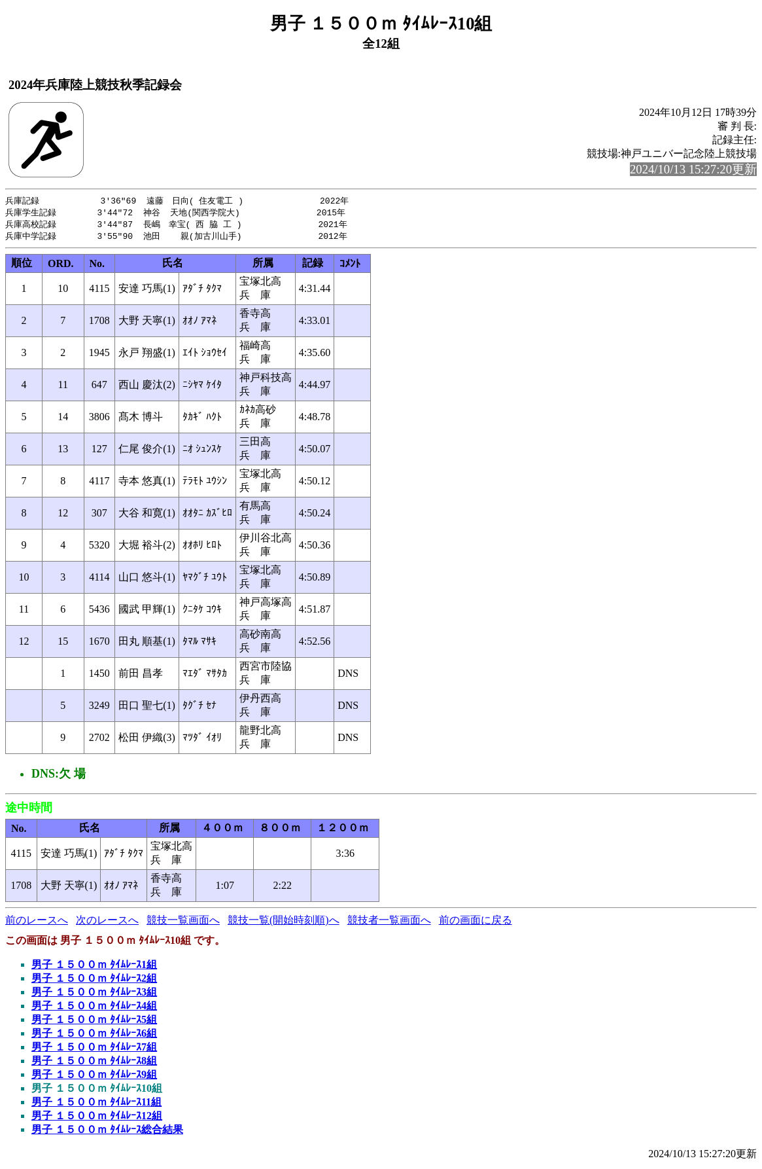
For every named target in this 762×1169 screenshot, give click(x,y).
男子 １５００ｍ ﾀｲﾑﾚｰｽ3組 (94, 994)
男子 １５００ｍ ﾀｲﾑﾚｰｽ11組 (96, 1104)
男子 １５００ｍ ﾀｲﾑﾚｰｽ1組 (94, 967)
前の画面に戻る (475, 922)
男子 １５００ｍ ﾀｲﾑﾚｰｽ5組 (94, 1022)
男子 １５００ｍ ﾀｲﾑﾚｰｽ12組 (96, 1118)
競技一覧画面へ (183, 922)
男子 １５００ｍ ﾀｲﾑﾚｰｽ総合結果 (107, 1132)
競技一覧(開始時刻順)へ (283, 922)
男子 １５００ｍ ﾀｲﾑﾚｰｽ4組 (94, 1008)
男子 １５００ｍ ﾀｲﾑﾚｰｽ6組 (94, 1035)
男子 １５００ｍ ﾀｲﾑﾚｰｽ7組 (94, 1049)
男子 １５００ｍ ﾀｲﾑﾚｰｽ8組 (94, 1063)
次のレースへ (107, 922)
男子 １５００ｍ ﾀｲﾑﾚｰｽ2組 (94, 980)
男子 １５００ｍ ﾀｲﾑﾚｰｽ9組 (94, 1077)
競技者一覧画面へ (389, 922)
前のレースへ (36, 922)
